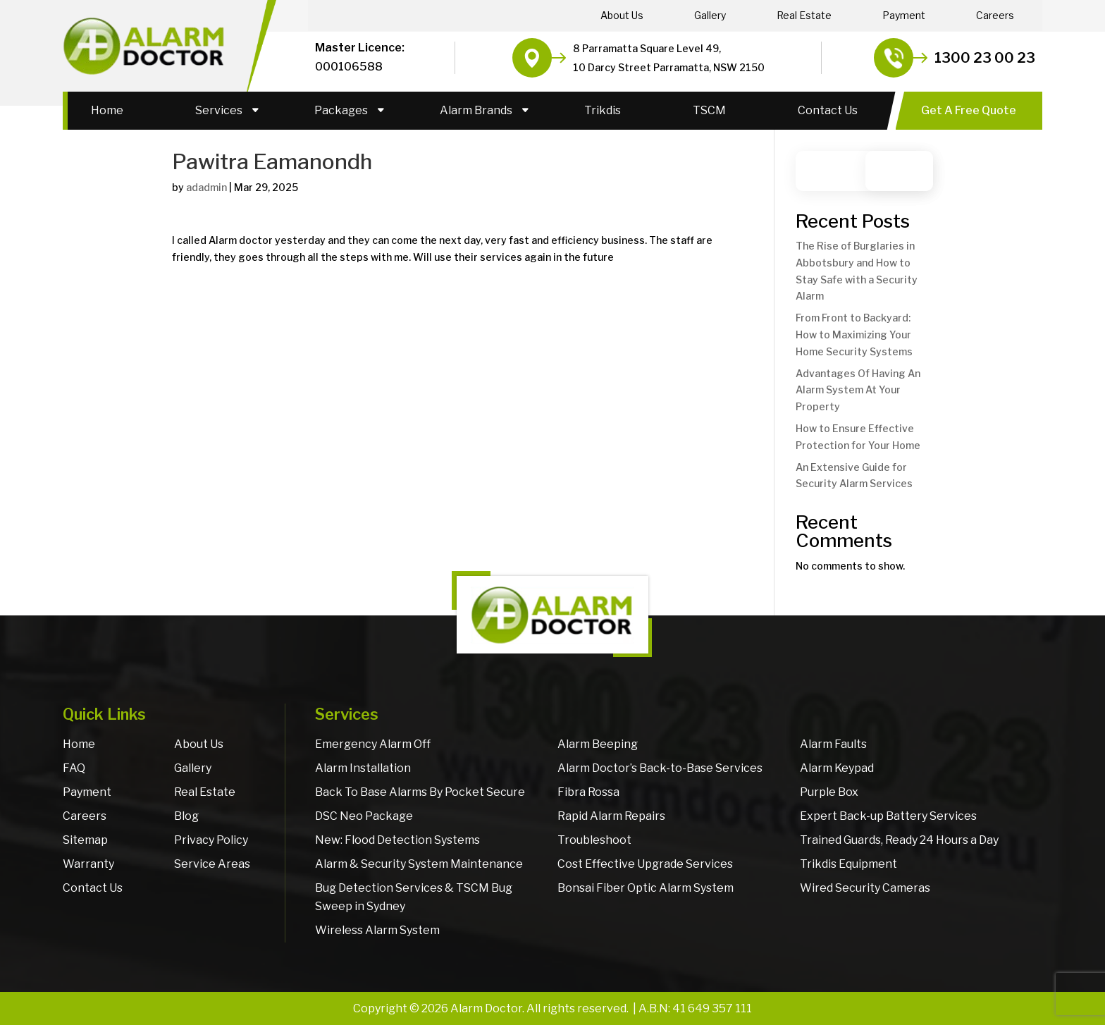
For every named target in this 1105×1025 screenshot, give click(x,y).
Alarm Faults (833, 744)
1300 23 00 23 (984, 57)
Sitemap (85, 840)
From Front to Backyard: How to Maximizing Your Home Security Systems (854, 334)
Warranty (88, 864)
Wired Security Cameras (865, 888)
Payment (903, 15)
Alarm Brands (476, 110)
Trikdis (602, 110)
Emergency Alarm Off (373, 744)
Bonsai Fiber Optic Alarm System (645, 888)
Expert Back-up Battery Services (888, 816)
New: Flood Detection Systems (397, 840)
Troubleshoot (594, 840)
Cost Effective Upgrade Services (645, 864)
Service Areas (212, 864)
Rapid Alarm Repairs (611, 816)
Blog (186, 816)
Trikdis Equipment (848, 864)
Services (218, 110)
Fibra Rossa (588, 792)
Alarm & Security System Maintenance (419, 864)
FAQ (74, 768)
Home (107, 110)
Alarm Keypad (837, 768)
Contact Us (828, 110)
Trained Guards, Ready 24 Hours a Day (899, 840)
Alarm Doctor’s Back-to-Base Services (660, 768)
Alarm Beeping (597, 744)
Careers (995, 15)
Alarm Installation (363, 768)
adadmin (206, 187)
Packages (341, 110)
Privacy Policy (211, 840)
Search (906, 171)
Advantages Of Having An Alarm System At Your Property (858, 390)
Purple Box (829, 792)
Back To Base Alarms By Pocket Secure (420, 792)
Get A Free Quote (968, 110)
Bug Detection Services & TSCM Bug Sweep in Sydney (413, 897)
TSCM (709, 110)
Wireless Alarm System (377, 930)
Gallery (710, 15)
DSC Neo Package (364, 816)
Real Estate (804, 15)
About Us (621, 15)
